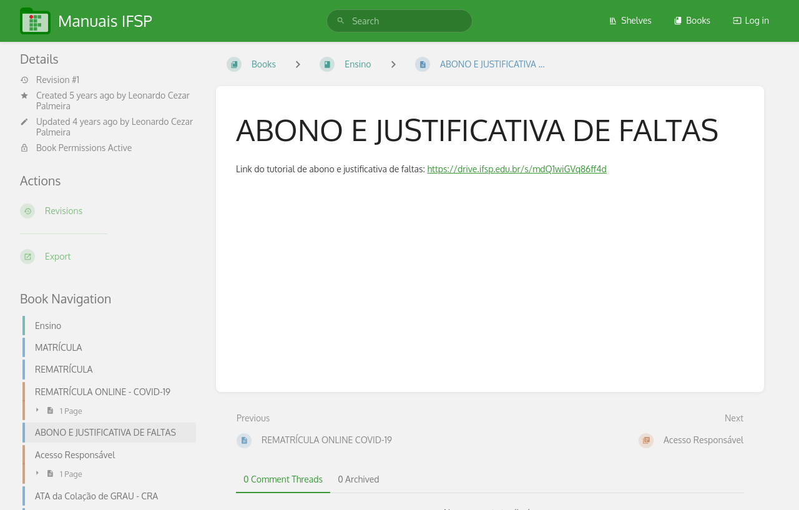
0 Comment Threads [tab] (283, 479)
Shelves (630, 20)
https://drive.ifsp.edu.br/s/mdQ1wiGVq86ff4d (516, 169)
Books (692, 20)
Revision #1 (49, 80)
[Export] (108, 257)
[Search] (340, 21)
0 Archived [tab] (358, 479)
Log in (751, 20)
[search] (399, 20)
